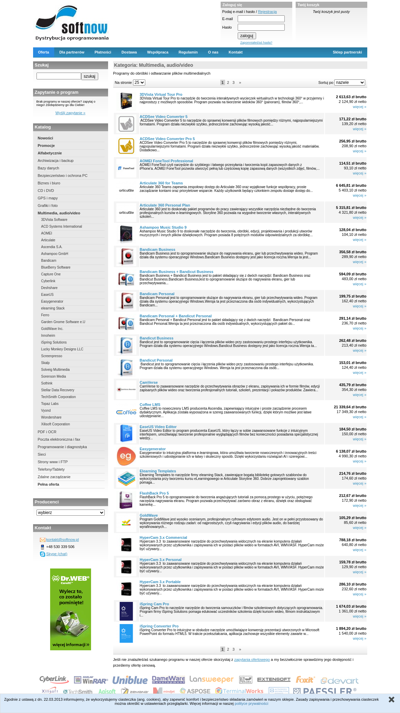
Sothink (47, 383)
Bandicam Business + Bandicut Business (176, 272)
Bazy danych (48, 168)
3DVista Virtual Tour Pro (161, 94)
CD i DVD (46, 190)
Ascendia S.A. (52, 247)
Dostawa (129, 52)
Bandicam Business (158, 249)
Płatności (102, 52)
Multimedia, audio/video (59, 213)
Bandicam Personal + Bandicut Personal (176, 316)
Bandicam (48, 260)
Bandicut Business (157, 338)
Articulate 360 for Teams (161, 183)
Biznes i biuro (49, 183)
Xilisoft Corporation (55, 424)
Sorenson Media (53, 376)
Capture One (51, 274)
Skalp (45, 363)
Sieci (42, 454)
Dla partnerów (71, 52)
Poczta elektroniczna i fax (59, 439)
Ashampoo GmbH (54, 254)
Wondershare (51, 417)
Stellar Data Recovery (57, 390)
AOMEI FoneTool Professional (166, 161)
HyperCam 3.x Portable (160, 582)
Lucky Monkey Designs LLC (62, 349)
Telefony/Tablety (51, 469)
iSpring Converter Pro (159, 626)
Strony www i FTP (53, 462)
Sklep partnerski (347, 52)
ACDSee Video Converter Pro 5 (167, 139)
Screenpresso (51, 356)
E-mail (227, 19)
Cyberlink (48, 281)
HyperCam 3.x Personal (161, 560)
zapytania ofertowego (252, 659)
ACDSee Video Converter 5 (164, 117)
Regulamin (188, 52)
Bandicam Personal (157, 294)
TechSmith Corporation (58, 397)
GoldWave (149, 515)
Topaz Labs (50, 404)
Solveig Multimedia (55, 369)
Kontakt (236, 52)
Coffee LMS (150, 405)
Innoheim (48, 335)
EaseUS (47, 295)
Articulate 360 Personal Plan (165, 205)
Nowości (45, 138)
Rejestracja (267, 12)
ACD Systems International (61, 226)
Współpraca (157, 52)
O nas (213, 52)
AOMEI (46, 233)
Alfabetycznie (50, 153)
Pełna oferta (48, 484)
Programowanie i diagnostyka (62, 447)
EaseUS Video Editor (158, 427)
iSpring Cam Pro (154, 604)
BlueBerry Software (56, 267)
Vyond (46, 410)
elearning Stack (53, 308)
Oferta (43, 52)
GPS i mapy (48, 198)
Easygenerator (52, 301)
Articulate (48, 240)
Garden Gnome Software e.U (63, 322)
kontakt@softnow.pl (62, 539)
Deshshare (49, 288)
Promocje (46, 145)
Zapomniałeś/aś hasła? (256, 42)
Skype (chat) (57, 554)
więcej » (360, 107)
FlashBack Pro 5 (154, 493)
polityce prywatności (251, 703)
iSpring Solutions (54, 342)
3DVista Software (54, 220)
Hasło (227, 27)
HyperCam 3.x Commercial (163, 537)
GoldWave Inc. (52, 329)
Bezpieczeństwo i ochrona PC (63, 175)
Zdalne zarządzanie (54, 477)
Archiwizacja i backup (56, 160)
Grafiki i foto (48, 205)
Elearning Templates (158, 471)
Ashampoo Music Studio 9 (163, 227)
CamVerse (149, 382)
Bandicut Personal (156, 360)
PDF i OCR (47, 432)
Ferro (45, 315)
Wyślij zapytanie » (71, 113)
